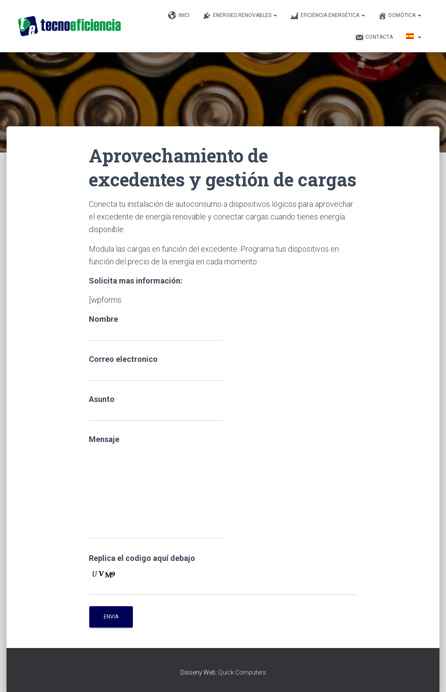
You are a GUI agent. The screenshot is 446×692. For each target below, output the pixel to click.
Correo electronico (156, 367)
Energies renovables (240, 15)
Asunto (156, 408)
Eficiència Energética (327, 15)
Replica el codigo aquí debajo (142, 558)
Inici (178, 15)
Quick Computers (242, 672)
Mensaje (156, 487)
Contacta (374, 37)
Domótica (399, 15)
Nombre (156, 327)
